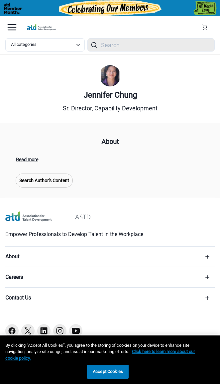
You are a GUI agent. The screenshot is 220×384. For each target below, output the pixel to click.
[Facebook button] (12, 330)
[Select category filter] (45, 45)
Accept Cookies (108, 371)
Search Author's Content (44, 180)
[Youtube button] (75, 330)
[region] (110, 359)
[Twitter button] (28, 330)
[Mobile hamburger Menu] (12, 27)
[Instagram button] (59, 330)
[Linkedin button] (44, 330)
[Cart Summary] (207, 27)
